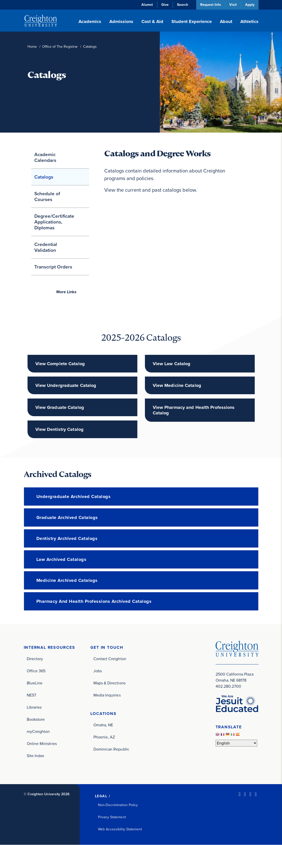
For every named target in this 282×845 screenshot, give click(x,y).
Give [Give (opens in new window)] (165, 4)
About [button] (226, 21)
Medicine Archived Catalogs (67, 580)
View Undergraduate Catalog (65, 385)
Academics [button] (90, 21)
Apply (249, 4)
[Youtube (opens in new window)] (255, 794)
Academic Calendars (45, 157)
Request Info (210, 4)
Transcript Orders (53, 266)
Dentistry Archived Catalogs (67, 538)
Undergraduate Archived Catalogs (73, 496)
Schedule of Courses (47, 196)
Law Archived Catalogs (61, 559)
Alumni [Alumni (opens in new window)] (147, 4)
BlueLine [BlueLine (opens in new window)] (35, 683)
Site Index (35, 756)
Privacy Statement (112, 817)
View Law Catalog (172, 363)
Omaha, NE (103, 725)
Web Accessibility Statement (120, 829)
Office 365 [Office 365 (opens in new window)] (36, 671)
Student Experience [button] (191, 21)
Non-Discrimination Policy (118, 805)
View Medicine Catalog (177, 385)
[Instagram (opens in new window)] (250, 794)
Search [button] (182, 4)
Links (66, 292)
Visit (233, 4)
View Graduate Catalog (59, 407)
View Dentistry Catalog (59, 429)
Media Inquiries (107, 695)
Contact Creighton (109, 659)
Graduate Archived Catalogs (67, 517)
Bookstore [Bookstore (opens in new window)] (36, 719)
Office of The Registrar (60, 46)
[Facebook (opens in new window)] (245, 794)
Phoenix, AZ (104, 737)
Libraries (34, 707)
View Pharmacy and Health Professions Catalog (194, 410)
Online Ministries (42, 744)
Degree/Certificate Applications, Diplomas (54, 221)
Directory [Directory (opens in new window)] (35, 659)
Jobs (97, 671)
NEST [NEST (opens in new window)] (31, 695)
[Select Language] (236, 743)
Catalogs (43, 177)
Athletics (249, 21)
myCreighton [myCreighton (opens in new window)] (38, 731)
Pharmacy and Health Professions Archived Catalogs (94, 601)
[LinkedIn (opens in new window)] (239, 794)
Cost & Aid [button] (152, 21)
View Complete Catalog (60, 363)
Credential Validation (45, 247)
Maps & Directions (109, 683)
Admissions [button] (121, 21)
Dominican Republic (111, 749)
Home (32, 46)
